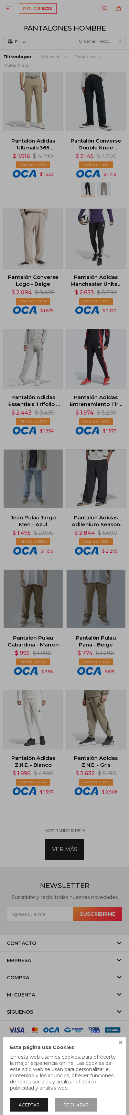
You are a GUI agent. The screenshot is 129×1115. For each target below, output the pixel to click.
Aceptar (29, 1104)
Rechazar (76, 1104)
